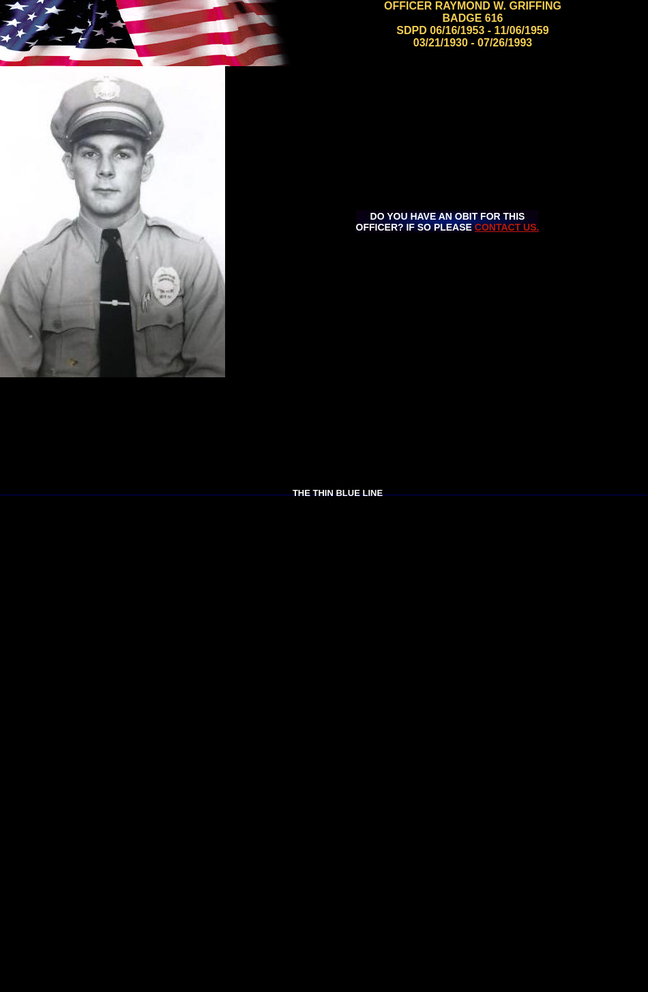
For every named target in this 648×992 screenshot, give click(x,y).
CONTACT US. (507, 227)
